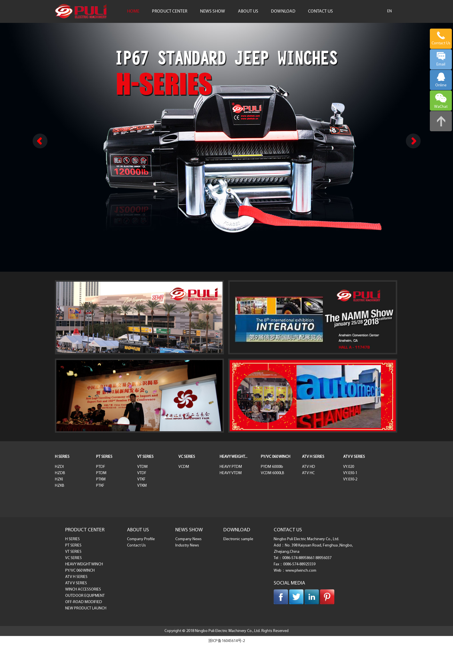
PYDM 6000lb (272, 467)
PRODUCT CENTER (169, 11)
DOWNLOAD (283, 11)
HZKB (59, 486)
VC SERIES (186, 457)
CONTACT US (320, 11)
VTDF (141, 473)
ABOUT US (248, 11)
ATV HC (308, 473)
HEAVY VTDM (231, 473)
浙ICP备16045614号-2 (226, 641)
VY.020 (348, 467)
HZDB (60, 473)
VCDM (183, 467)
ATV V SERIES (354, 457)
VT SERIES (145, 457)
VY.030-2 (350, 479)
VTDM (142, 467)
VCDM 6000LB (272, 473)
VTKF (141, 479)
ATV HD (308, 467)
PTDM (101, 473)
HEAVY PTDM (231, 467)
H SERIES (62, 457)
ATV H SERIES (313, 457)
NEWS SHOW (212, 11)
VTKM (142, 486)
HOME (133, 11)
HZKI (59, 479)
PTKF (100, 486)
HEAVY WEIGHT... (233, 457)
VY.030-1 (350, 473)
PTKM (101, 479)
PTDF (100, 467)
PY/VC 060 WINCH (275, 457)
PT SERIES (104, 457)
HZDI (59, 467)
